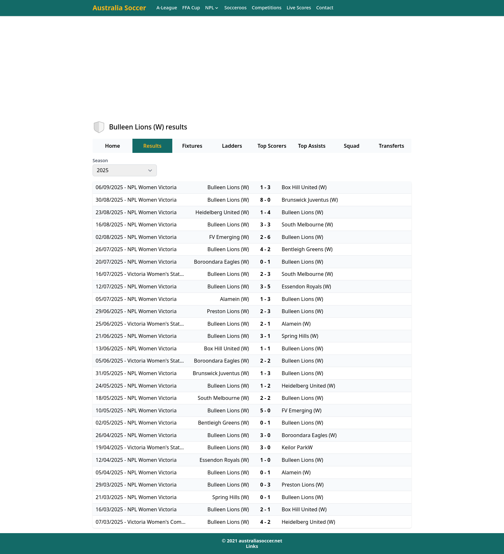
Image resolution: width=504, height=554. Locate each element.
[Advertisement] (252, 74)
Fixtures (192, 145)
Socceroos (235, 8)
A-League (167, 8)
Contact (324, 8)
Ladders (232, 145)
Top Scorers (271, 145)
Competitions (266, 8)
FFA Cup (191, 8)
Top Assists (311, 145)
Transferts (391, 145)
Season (100, 160)
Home (112, 145)
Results (152, 145)
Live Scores (299, 8)
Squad (351, 145)
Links (252, 546)
